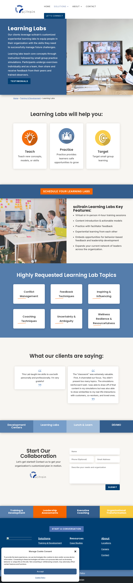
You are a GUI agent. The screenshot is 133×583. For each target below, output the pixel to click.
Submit (112, 487)
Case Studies (76, 543)
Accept (40, 571)
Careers (105, 549)
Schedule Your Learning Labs (66, 191)
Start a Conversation (66, 529)
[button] (75, 551)
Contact (91, 7)
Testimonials (19, 81)
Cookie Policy (40, 578)
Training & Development (30, 98)
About (76, 7)
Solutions (60, 7)
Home (47, 7)
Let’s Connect (54, 16)
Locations (106, 543)
